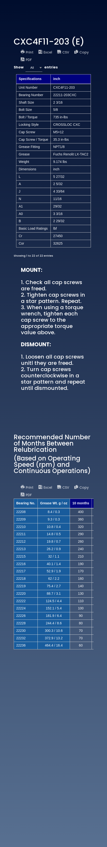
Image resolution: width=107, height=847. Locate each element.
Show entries (36, 67)
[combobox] (33, 67)
